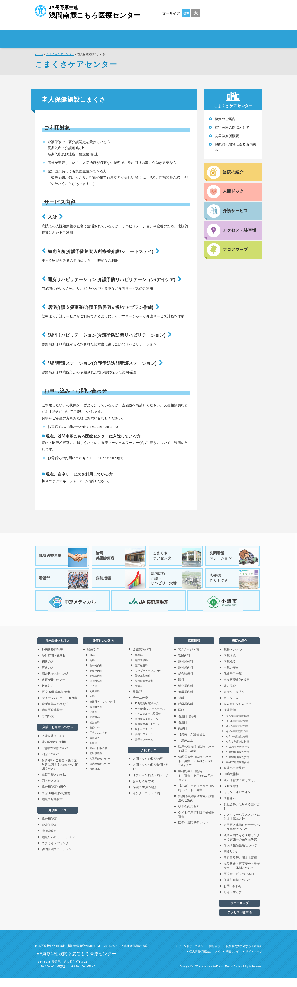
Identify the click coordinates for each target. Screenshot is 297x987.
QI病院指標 (231, 783)
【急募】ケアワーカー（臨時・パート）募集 (196, 797)
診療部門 (93, 658)
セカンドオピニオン (237, 801)
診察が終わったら (54, 689)
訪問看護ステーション (234, 557)
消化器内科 (185, 695)
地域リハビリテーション (58, 846)
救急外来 (48, 695)
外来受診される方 (99, 36)
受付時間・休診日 (54, 665)
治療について (51, 763)
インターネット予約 (146, 802)
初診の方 (48, 671)
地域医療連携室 (52, 719)
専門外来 (48, 725)
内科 (92, 669)
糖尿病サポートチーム (148, 733)
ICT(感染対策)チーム (147, 712)
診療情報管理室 (144, 690)
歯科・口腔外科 (98, 757)
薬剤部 (139, 664)
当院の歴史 (231, 677)
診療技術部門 (142, 658)
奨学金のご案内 (188, 815)
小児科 (93, 695)
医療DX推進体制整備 (56, 701)
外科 (92, 705)
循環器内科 (96, 680)
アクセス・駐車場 (239, 921)
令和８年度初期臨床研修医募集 (196, 824)
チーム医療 (140, 707)
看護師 (182, 731)
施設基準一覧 (233, 683)
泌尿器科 (95, 731)
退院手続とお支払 (54, 784)
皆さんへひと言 (188, 658)
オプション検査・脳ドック (151, 784)
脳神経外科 (96, 716)
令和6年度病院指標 (237, 730)
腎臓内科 (184, 665)
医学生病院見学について (194, 832)
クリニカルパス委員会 (148, 722)
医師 (181, 719)
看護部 (63, 583)
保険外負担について (237, 889)
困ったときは (51, 790)
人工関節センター (100, 767)
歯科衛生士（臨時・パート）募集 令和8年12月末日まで (195, 785)
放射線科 (95, 747)
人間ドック (148, 759)
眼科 (92, 664)
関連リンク (231, 860)
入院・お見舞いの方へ (57, 736)
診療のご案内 (225, 119)
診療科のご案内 (185, 36)
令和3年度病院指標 (237, 745)
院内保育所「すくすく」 (240, 789)
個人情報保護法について (240, 854)
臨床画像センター (100, 773)
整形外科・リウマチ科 (102, 710)
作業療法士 (185, 749)
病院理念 (230, 665)
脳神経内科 (96, 674)
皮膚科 (93, 721)
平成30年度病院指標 (237, 756)
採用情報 (234, 36)
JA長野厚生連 (88, 11)
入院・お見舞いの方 (142, 36)
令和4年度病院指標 (237, 740)
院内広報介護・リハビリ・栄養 (176, 583)
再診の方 (48, 677)
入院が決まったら (54, 745)
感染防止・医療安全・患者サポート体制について (242, 875)
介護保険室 (49, 834)
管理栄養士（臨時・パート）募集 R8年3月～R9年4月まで (195, 770)
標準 (186, 13)
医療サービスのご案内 (239, 883)
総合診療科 (185, 683)
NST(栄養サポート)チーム (150, 717)
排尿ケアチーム (144, 748)
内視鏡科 (95, 700)
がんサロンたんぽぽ (237, 713)
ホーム (39, 54)
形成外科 (95, 726)
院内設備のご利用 (54, 751)
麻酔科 (93, 752)
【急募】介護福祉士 (191, 743)
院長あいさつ (233, 658)
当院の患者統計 (234, 777)
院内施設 (230, 695)
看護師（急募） (188, 725)
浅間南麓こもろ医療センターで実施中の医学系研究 (242, 846)
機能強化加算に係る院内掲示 (235, 147)
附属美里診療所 (120, 557)
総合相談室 (49, 828)
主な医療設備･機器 (236, 689)
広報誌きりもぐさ (234, 583)
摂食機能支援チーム (146, 728)
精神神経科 (96, 690)
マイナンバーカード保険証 (60, 707)
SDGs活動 (231, 795)
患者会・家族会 (234, 701)
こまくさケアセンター (60, 54)
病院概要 (230, 671)
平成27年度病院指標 (237, 771)
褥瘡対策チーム (144, 743)
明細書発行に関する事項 (240, 867)
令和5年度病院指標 (237, 735)
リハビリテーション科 (148, 679)
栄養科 (139, 695)
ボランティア (233, 707)
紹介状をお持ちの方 (55, 683)
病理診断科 (96, 762)
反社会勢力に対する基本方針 (242, 816)
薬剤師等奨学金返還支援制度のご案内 (196, 807)
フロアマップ (239, 912)
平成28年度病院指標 (237, 766)
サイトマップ (233, 901)
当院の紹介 (239, 650)
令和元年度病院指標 (237, 725)
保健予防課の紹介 (145, 796)
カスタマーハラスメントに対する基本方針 (242, 826)
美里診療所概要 (227, 136)
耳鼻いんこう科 (98, 741)
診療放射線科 (142, 684)
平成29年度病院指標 (237, 761)
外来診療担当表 (52, 658)
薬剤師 (182, 737)
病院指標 (120, 583)
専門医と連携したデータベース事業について (242, 836)
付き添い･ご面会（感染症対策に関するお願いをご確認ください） (60, 774)
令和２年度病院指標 (237, 751)
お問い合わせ (233, 895)
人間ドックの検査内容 (148, 768)
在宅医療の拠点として (232, 127)
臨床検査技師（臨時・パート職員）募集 (196, 758)
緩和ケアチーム (144, 738)
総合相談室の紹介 (54, 796)
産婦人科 (95, 736)
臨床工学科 (141, 669)
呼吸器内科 (185, 713)
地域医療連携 (63, 557)
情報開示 (230, 807)
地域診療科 (49, 840)
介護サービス (57, 819)
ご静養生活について (55, 757)
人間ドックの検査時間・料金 (151, 776)
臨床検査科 (141, 674)
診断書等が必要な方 (55, 713)
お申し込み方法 (143, 790)
